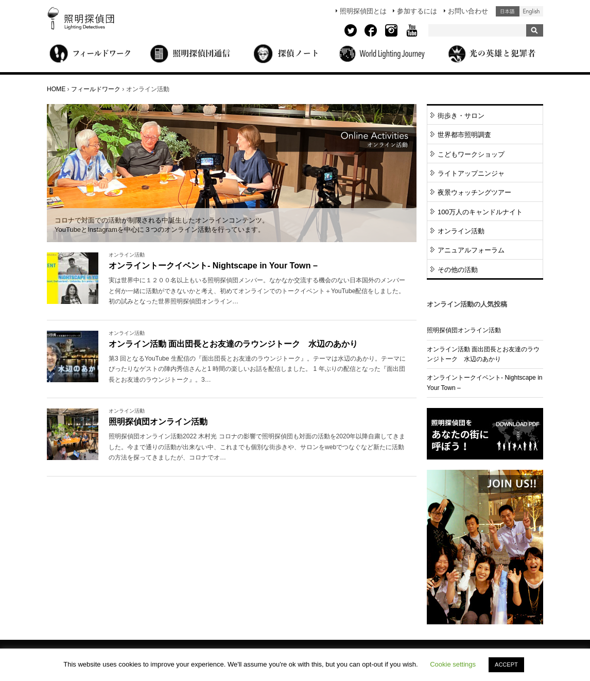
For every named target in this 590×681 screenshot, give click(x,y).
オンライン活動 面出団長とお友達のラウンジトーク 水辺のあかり (233, 343)
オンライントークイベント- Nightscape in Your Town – (213, 265)
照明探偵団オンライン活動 (158, 421)
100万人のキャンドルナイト (480, 212)
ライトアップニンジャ (471, 173)
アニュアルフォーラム (471, 250)
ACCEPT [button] (506, 664)
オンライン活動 (461, 231)
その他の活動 (458, 270)
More (259, 291)
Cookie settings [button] (453, 664)
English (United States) (531, 11)
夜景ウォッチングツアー (474, 192)
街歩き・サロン (461, 116)
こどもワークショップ (471, 154)
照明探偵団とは (363, 11)
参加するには (417, 11)
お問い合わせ (468, 11)
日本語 (507, 11)
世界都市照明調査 (464, 135)
